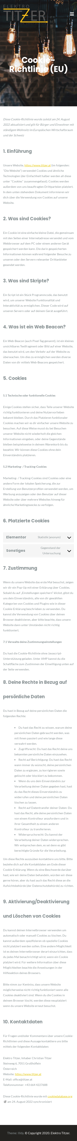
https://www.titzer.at (37, 165)
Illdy (21, 1133)
